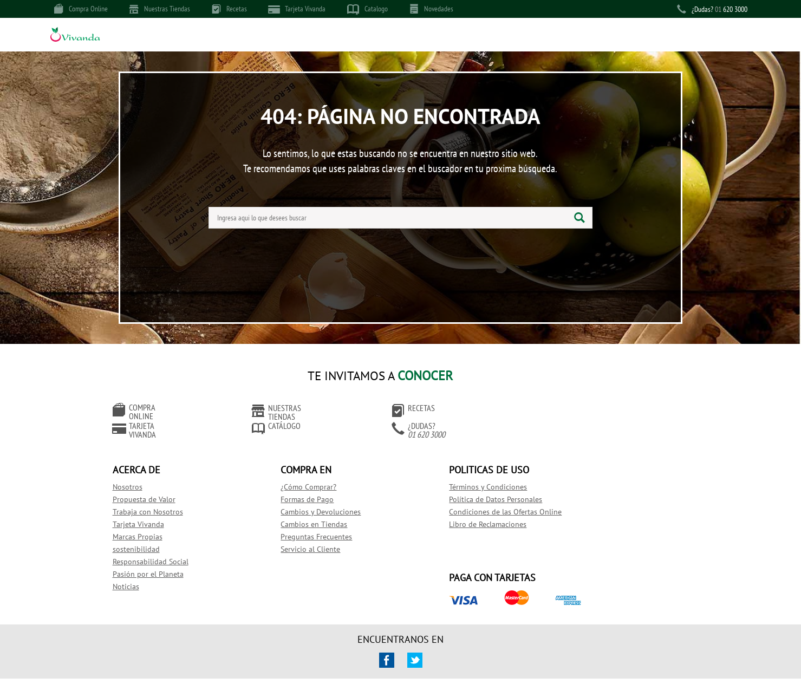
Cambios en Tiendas (298, 511)
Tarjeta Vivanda (297, 9)
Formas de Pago (291, 486)
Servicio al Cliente (294, 535)
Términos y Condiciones (448, 473)
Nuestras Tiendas (159, 9)
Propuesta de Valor (152, 486)
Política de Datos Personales (455, 486)
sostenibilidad (144, 535)
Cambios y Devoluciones (305, 498)
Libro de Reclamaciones (447, 511)
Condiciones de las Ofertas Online (465, 498)
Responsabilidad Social (159, 548)
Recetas (229, 9)
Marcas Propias (146, 523)
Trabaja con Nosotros (156, 498)
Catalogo (367, 9)
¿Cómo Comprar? (293, 473)
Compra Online (81, 9)
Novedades (431, 9)
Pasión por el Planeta (156, 560)
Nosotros (136, 473)
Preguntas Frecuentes (300, 523)
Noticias (134, 573)
